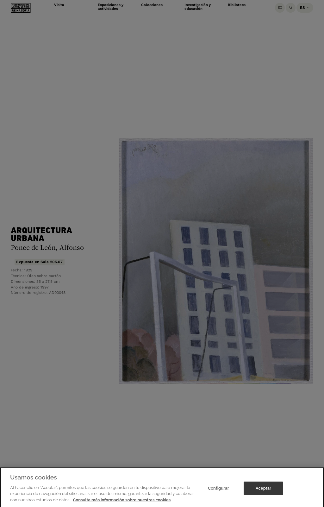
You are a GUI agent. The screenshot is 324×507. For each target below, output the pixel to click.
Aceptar (263, 497)
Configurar (218, 497)
